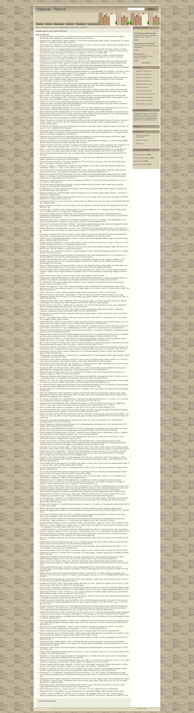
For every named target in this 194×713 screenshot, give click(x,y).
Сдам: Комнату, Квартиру (144, 97)
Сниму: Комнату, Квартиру (144, 100)
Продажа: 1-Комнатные (143, 71)
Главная (37, 27)
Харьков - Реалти (51, 9)
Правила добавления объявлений (143, 136)
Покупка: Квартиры (142, 87)
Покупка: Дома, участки (144, 90)
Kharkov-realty (141, 708)
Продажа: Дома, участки (49, 27)
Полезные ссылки (142, 140)
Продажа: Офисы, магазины (145, 94)
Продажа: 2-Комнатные (143, 74)
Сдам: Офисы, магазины (144, 104)
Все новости (146, 62)
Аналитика (139, 143)
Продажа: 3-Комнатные (143, 77)
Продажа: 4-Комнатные (143, 81)
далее (136, 39)
